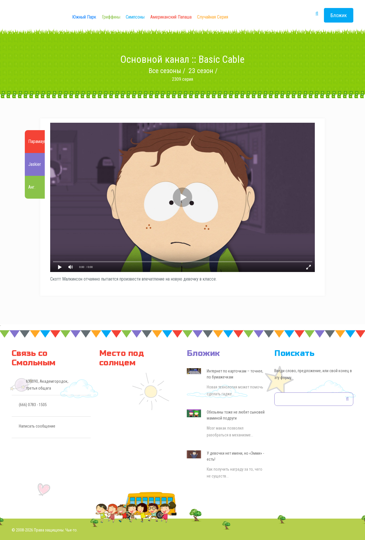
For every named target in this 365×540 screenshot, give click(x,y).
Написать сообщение (37, 426)
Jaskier (34, 164)
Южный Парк (84, 17)
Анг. (31, 187)
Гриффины (111, 17)
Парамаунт (38, 141)
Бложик (338, 15)
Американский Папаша (171, 17)
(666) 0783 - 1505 (33, 404)
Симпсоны (135, 17)
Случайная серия (212, 17)
